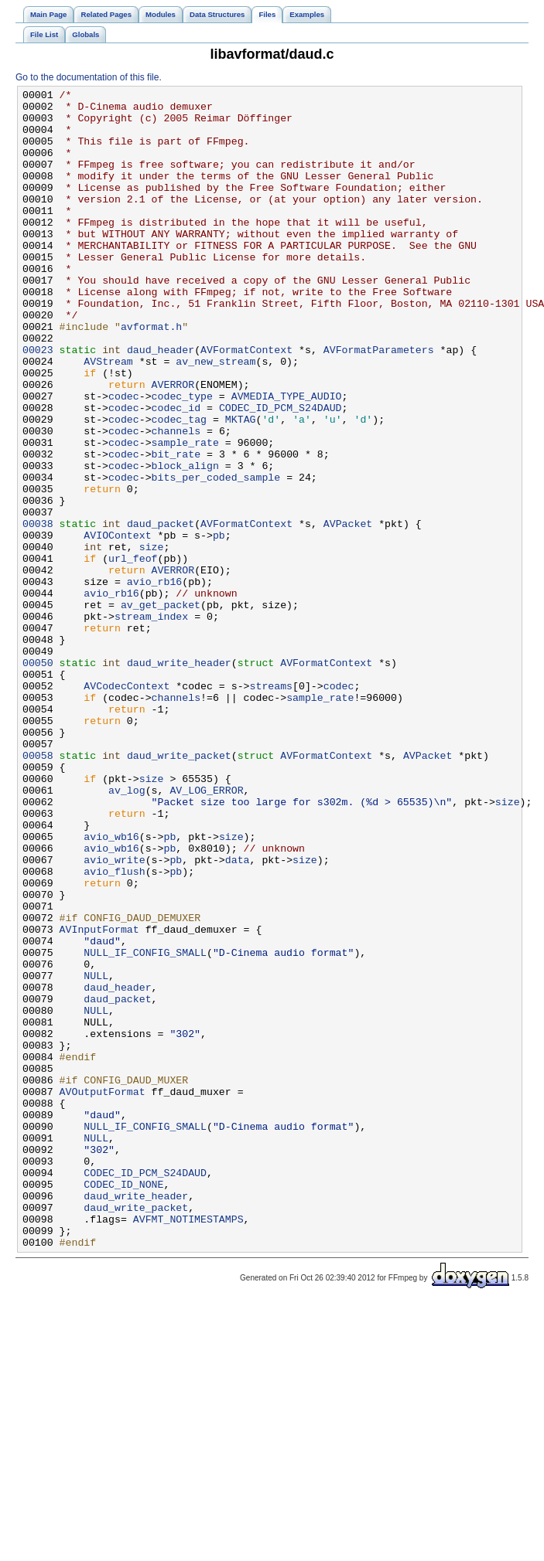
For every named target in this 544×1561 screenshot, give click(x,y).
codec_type (182, 458)
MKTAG (240, 486)
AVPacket (347, 611)
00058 (37, 889)
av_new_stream (215, 416)
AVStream (108, 416)
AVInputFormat (99, 1098)
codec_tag (179, 486)
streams (271, 806)
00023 (37, 403)
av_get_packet (160, 709)
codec (123, 458)
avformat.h (151, 375)
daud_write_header (179, 778)
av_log (126, 931)
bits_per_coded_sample (216, 556)
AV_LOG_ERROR (206, 931)
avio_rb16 (154, 681)
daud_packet (160, 611)
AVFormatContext (246, 403)
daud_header (160, 403)
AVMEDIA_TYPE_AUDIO (286, 458)
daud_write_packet (179, 889)
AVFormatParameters (378, 403)
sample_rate (185, 514)
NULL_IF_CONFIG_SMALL (145, 1126)
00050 (37, 778)
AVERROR (173, 444)
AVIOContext (117, 625)
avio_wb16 (111, 987)
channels (176, 500)
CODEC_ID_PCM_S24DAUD (280, 472)
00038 (37, 611)
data (237, 1015)
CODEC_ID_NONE (123, 1404)
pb (219, 625)
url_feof (132, 653)
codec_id (176, 472)
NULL (96, 1154)
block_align (185, 542)
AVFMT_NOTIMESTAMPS (188, 1446)
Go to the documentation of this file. (88, 77)
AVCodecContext (126, 806)
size (151, 639)
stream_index (151, 722)
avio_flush (114, 1029)
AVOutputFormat (102, 1293)
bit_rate (176, 528)
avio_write (114, 1015)
